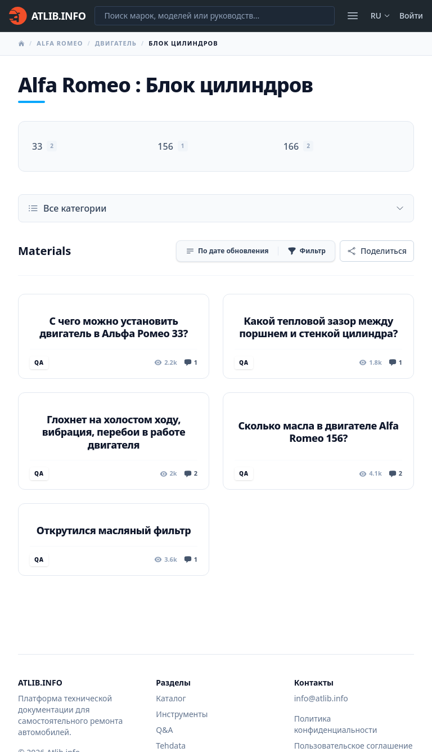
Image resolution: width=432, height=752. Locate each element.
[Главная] (47, 16)
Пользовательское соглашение (353, 745)
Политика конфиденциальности (335, 724)
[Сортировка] (227, 251)
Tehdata (171, 745)
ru (380, 15)
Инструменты (182, 714)
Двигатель (116, 43)
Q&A (164, 729)
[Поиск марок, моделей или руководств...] (214, 15)
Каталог (171, 698)
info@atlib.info (321, 698)
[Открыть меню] (353, 16)
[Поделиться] (377, 251)
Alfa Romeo (60, 43)
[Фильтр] (306, 251)
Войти (411, 15)
